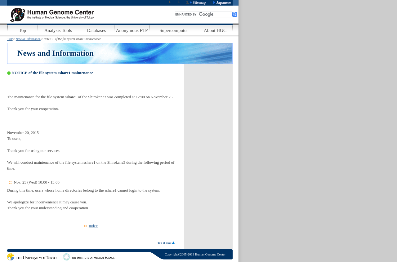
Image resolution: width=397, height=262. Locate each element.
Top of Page (166, 242)
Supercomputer (173, 30)
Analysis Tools (58, 30)
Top (22, 30)
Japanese (222, 2)
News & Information (28, 39)
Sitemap (198, 2)
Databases (96, 30)
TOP (10, 39)
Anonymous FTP (132, 30)
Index (93, 226)
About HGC (215, 30)
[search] (203, 14)
